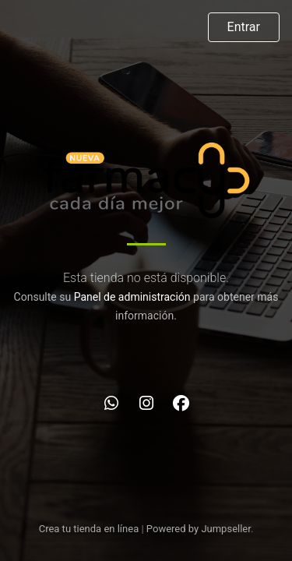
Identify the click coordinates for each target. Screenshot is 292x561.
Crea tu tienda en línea (90, 529)
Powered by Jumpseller (198, 529)
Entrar (243, 26)
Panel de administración (132, 297)
